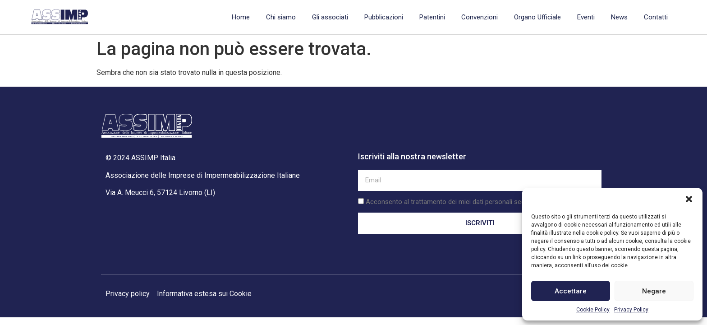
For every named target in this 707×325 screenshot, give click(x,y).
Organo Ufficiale (537, 17)
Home (241, 17)
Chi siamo (281, 17)
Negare (654, 291)
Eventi (586, 17)
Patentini (432, 17)
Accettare (571, 291)
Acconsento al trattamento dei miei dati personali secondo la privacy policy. (477, 202)
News (619, 17)
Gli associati (330, 17)
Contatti (656, 17)
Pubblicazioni (383, 17)
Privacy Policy (631, 309)
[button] (688, 199)
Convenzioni (479, 17)
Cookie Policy (593, 309)
